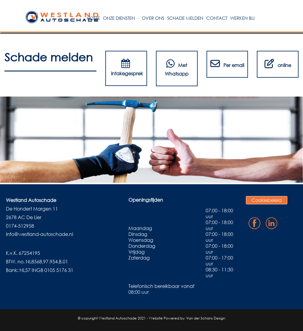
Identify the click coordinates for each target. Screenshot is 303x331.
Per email (227, 63)
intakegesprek (126, 67)
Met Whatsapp (176, 68)
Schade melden (185, 18)
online (278, 63)
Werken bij (242, 18)
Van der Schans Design (205, 318)
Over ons (153, 18)
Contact (216, 18)
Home (93, 18)
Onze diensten (119, 18)
